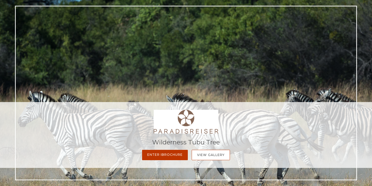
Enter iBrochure (165, 155)
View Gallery (210, 155)
